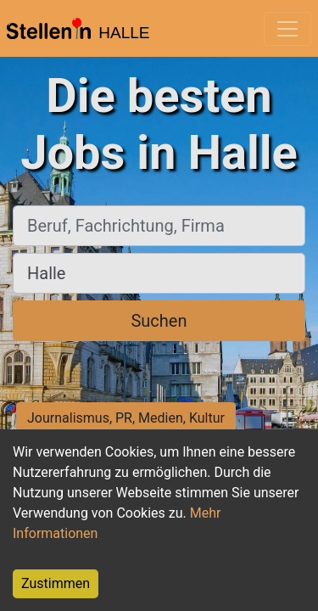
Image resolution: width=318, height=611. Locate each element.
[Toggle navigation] (287, 29)
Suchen (159, 321)
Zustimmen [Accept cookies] (55, 583)
